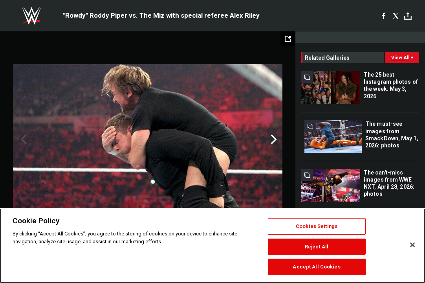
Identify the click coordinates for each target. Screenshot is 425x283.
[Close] (412, 245)
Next (273, 139)
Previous (22, 139)
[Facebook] (383, 16)
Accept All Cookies (316, 267)
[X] (396, 16)
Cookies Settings (316, 226)
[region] (212, 245)
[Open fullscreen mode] (287, 38)
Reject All (316, 247)
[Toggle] (408, 16)
